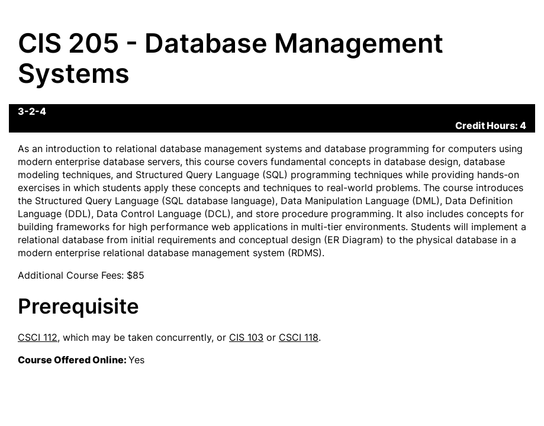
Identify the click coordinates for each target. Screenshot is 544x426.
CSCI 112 (37, 337)
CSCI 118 (298, 337)
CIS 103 (246, 337)
